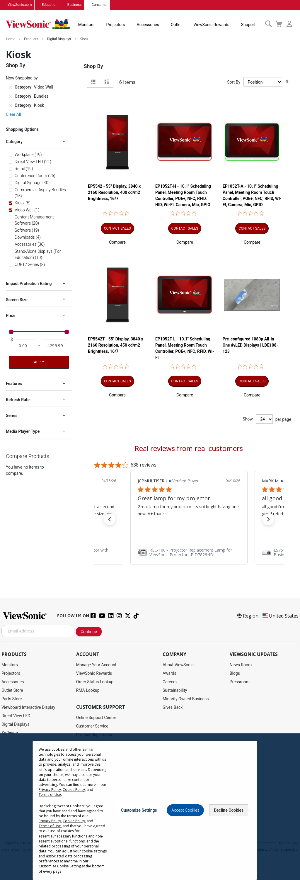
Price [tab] (11, 315)
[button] (117, 242)
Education (49, 5)
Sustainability (175, 690)
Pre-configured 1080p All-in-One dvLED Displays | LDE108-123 (250, 345)
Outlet (176, 24)
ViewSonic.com (20, 5)
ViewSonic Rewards (211, 24)
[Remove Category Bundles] (10, 96)
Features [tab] (14, 383)
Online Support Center (96, 717)
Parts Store (11, 698)
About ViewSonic (178, 664)
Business (74, 5)
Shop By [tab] (93, 66)
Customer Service (92, 726)
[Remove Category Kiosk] (10, 105)
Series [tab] (11, 415)
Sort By (233, 82)
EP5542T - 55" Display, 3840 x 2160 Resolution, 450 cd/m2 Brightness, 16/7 (115, 345)
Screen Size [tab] (17, 300)
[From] (23, 346)
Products (31, 39)
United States (280, 616)
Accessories (148, 24)
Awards (169, 673)
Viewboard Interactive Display (28, 707)
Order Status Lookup (94, 681)
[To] (55, 346)
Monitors (86, 24)
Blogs (235, 673)
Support (248, 24)
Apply (39, 362)
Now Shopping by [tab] (22, 78)
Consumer (99, 5)
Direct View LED (15, 715)
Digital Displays (59, 39)
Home (11, 39)
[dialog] (150, 806)
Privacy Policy (50, 789)
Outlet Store (12, 690)
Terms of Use (50, 794)
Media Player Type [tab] (23, 432)
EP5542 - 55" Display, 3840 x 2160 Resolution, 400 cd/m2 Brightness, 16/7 (114, 192)
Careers (170, 681)
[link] (189, 552)
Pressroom (240, 681)
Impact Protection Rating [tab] (29, 284)
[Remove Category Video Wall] (10, 87)
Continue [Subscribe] (89, 632)
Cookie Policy (74, 789)
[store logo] (38, 24)
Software (9, 732)
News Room (241, 664)
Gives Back (173, 707)
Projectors (115, 24)
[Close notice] (249, 810)
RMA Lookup (88, 690)
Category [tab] (14, 142)
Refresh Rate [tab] (18, 400)
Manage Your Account (96, 664)
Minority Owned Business (186, 698)
